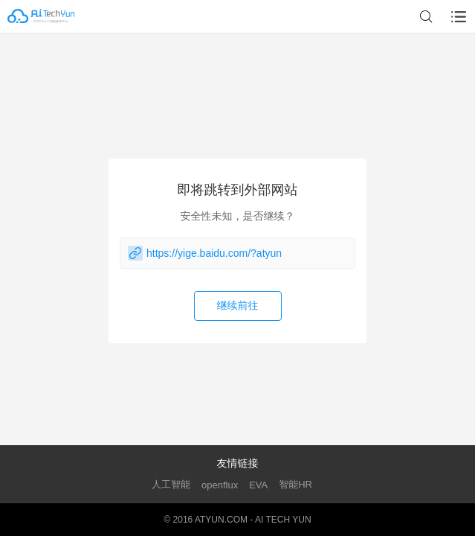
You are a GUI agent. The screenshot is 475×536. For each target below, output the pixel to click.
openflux (219, 485)
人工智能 (171, 484)
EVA (258, 485)
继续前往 (238, 305)
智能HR (295, 484)
